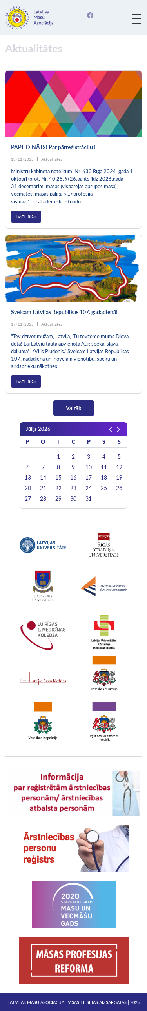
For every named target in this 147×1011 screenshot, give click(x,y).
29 (58, 499)
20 (28, 488)
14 (43, 477)
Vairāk (73, 408)
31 (88, 499)
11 (104, 467)
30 (73, 499)
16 (73, 477)
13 (28, 477)
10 (88, 467)
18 (104, 477)
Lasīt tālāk (26, 217)
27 (28, 499)
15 (58, 477)
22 (58, 488)
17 (88, 477)
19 (119, 477)
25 (104, 488)
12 (119, 467)
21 (43, 488)
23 (73, 488)
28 (43, 499)
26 (119, 488)
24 (88, 488)
